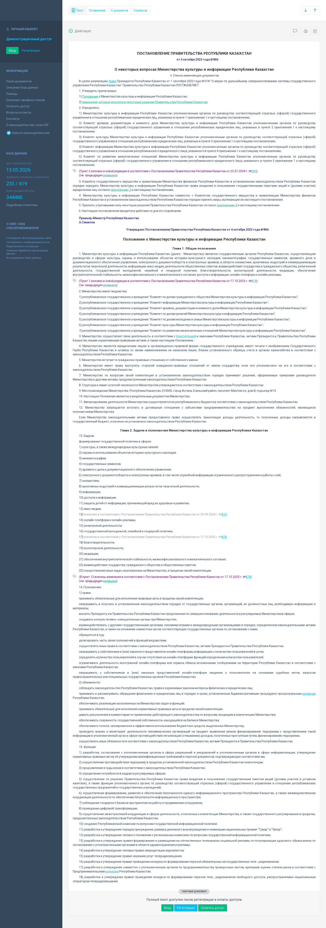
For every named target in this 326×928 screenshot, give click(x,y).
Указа (112, 81)
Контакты (13, 118)
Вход (12, 50)
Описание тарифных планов (25, 100)
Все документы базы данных (23, 257)
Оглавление (97, 10)
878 (254, 281)
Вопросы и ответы (18, 112)
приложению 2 (121, 190)
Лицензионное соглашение (22, 246)
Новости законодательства (27, 132)
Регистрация (31, 50)
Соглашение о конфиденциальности (28, 242)
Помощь (12, 93)
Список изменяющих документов (194, 75)
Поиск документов (19, 81)
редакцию (109, 175)
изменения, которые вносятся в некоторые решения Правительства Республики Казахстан (145, 102)
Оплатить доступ (18, 106)
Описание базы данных (22, 87)
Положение (90, 96)
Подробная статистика (22, 205)
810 (224, 514)
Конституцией (186, 336)
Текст (77, 10)
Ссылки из (140, 10)
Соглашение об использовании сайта (28, 238)
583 (254, 171)
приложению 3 (227, 205)
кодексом (309, 693)
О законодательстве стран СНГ (27, 125)
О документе (119, 10)
